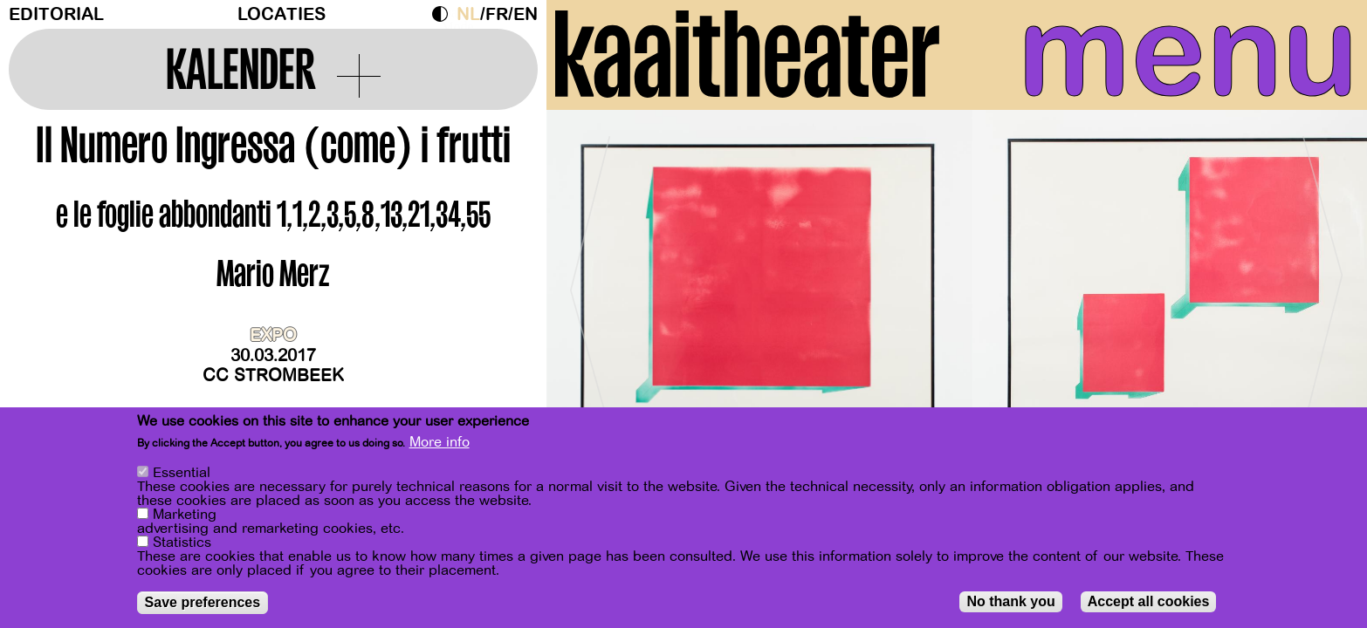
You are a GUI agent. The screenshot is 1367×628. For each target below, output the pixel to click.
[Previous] (590, 283)
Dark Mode (444, 14)
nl (468, 14)
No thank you (1010, 602)
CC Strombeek (273, 375)
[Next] (1323, 283)
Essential (181, 473)
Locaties (281, 14)
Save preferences (203, 603)
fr (496, 14)
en (525, 14)
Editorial (56, 14)
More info (439, 443)
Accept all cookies (1149, 602)
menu (1188, 52)
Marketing (184, 515)
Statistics (182, 543)
